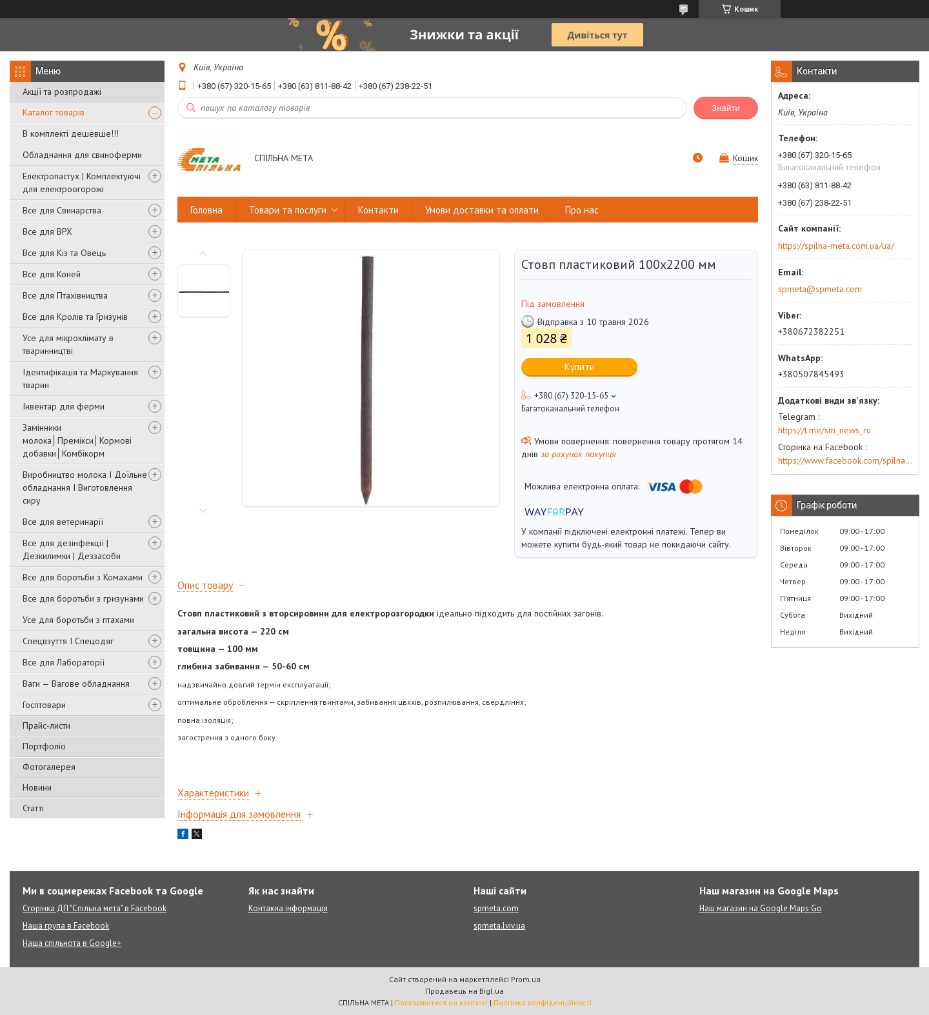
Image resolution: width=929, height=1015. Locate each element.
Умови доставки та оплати (482, 210)
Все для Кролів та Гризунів (75, 316)
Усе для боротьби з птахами (78, 620)
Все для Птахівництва (65, 295)
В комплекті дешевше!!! (71, 133)
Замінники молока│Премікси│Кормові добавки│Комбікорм (77, 440)
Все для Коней (52, 274)
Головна (206, 210)
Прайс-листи (46, 725)
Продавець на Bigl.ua (464, 991)
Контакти (378, 210)
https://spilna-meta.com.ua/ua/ (836, 245)
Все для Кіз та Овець (64, 253)
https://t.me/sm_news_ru (824, 430)
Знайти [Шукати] (726, 108)
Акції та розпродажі (62, 91)
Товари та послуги (287, 210)
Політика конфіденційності (543, 1002)
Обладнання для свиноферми (82, 155)
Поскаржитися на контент (441, 1002)
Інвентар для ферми (64, 406)
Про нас (582, 210)
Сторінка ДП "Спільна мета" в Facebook (94, 908)
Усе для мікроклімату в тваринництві (68, 344)
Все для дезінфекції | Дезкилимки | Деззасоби (72, 549)
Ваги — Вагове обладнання (76, 683)
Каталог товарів (54, 112)
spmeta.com (496, 908)
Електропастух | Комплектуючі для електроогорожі (82, 182)
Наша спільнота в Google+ (72, 943)
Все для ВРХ (47, 231)
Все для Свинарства (62, 210)
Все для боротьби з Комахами (83, 577)
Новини (37, 787)
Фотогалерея (49, 767)
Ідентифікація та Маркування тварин (80, 378)
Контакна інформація (288, 908)
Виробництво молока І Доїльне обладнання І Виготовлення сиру (85, 487)
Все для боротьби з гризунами (83, 598)
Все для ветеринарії (63, 521)
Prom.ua (526, 979)
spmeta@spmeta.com (820, 289)
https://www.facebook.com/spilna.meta (845, 460)
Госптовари (44, 705)
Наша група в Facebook (66, 925)
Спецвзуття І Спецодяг (68, 641)
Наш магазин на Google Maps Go (760, 908)
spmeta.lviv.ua (499, 925)
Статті (33, 808)
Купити (579, 366)
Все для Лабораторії (64, 662)
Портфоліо (44, 746)
